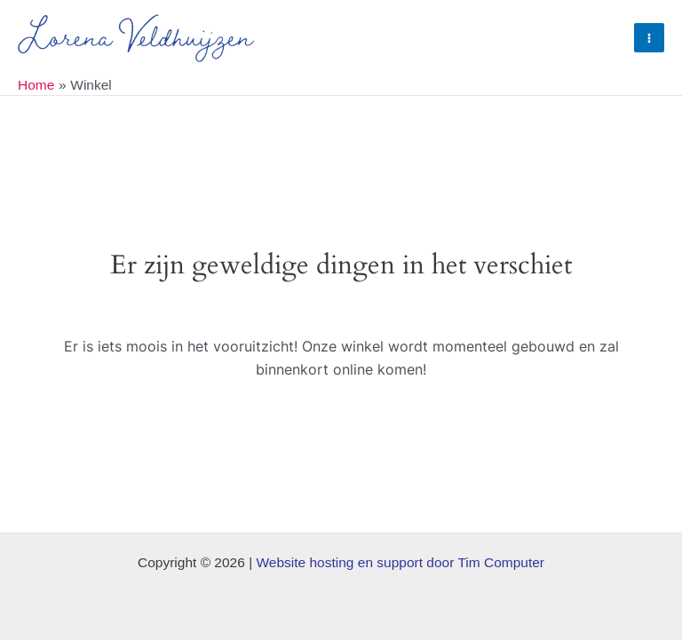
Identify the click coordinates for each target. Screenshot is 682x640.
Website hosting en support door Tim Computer (400, 562)
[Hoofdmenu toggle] (649, 38)
